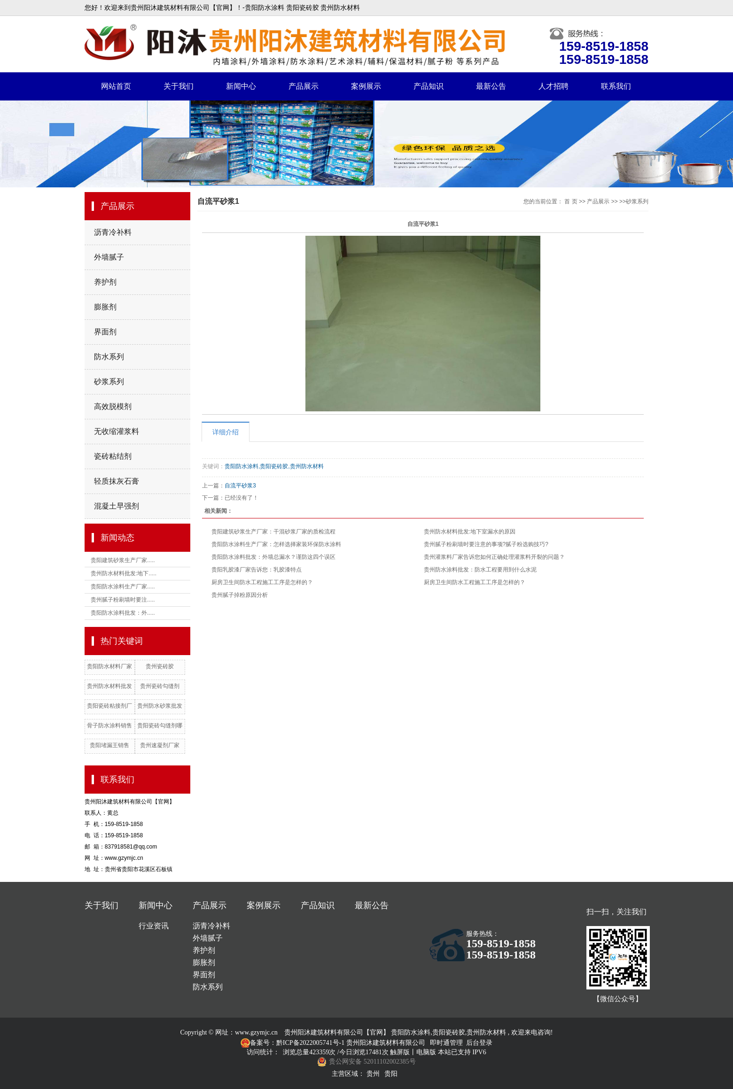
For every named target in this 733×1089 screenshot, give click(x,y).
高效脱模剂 (113, 406)
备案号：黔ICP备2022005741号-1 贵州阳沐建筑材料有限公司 (337, 1042)
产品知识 (428, 86)
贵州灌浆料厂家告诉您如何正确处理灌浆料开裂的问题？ (494, 557)
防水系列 (109, 357)
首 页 (570, 201)
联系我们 (616, 86)
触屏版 (400, 1052)
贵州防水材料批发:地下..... (123, 573)
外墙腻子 (109, 257)
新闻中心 (241, 86)
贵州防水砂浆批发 (159, 706)
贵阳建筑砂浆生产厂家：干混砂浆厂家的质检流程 (273, 531)
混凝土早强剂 (116, 506)
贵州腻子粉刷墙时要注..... (123, 599)
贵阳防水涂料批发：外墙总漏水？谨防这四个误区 (273, 557)
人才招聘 (553, 86)
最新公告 (491, 86)
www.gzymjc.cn (256, 1032)
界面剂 (105, 332)
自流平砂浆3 (240, 485)
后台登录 (479, 1042)
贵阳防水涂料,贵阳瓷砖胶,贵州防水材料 (274, 466)
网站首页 (116, 86)
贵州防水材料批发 (109, 686)
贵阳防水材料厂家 (109, 666)
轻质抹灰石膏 (116, 481)
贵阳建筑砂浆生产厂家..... (123, 560)
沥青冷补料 (113, 232)
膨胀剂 (105, 307)
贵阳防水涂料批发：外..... (123, 613)
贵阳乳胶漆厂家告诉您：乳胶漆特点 (256, 569)
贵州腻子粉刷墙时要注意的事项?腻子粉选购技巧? (486, 544)
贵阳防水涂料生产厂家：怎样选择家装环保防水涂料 (276, 544)
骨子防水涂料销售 (109, 725)
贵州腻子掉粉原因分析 (239, 595)
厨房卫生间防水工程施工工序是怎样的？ (262, 582)
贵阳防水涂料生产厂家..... (123, 586)
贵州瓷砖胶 (160, 666)
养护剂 (105, 282)
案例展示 (366, 86)
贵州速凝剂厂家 (159, 745)
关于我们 (179, 86)
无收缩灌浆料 (116, 431)
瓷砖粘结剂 (113, 456)
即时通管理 (446, 1042)
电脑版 (426, 1052)
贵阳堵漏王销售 (109, 745)
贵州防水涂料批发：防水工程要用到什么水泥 (480, 569)
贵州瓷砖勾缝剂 (159, 686)
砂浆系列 (109, 382)
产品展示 (304, 86)
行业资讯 (154, 926)
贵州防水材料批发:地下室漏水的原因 (469, 531)
